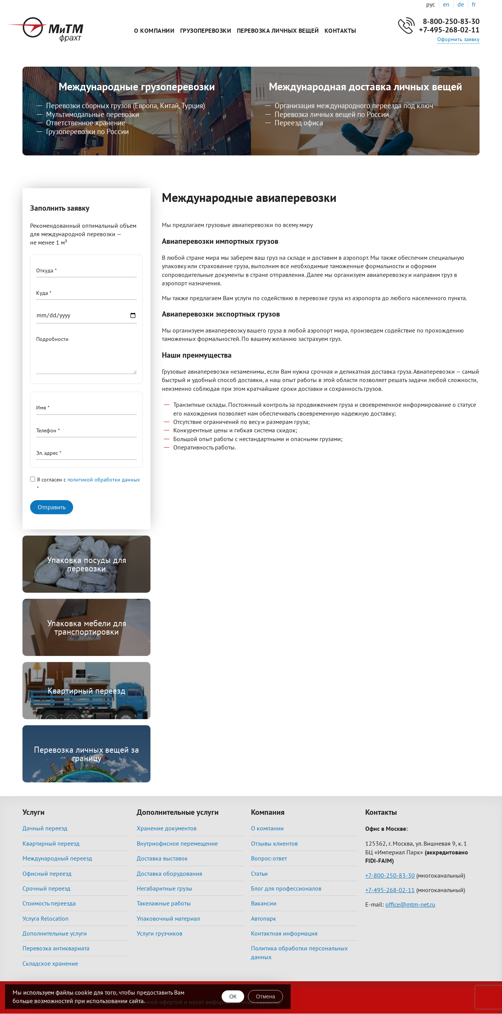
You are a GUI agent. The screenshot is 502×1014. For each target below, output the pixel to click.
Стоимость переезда (49, 903)
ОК (233, 996)
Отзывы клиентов (274, 843)
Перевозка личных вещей (278, 30)
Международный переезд (57, 858)
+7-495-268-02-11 (449, 30)
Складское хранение (50, 963)
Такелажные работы (164, 903)
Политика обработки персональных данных (299, 952)
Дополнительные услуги (54, 933)
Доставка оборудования (169, 873)
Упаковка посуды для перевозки (86, 564)
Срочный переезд (46, 888)
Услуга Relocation (45, 918)
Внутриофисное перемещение (177, 843)
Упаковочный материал (168, 918)
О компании (154, 30)
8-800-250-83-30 (451, 21)
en (446, 4)
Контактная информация (284, 933)
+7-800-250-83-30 (390, 875)
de (460, 4)
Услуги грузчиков (159, 933)
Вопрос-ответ (269, 858)
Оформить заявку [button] (458, 39)
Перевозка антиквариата (56, 948)
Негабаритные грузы (164, 888)
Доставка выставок (162, 858)
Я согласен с (88, 479)
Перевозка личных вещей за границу (86, 753)
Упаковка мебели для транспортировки (86, 627)
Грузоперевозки (206, 30)
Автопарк (263, 918)
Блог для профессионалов (286, 888)
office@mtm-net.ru (410, 904)
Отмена (265, 996)
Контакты (341, 30)
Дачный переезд (44, 828)
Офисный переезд (47, 873)
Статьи (259, 873)
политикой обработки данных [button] (103, 479)
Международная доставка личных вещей (365, 86)
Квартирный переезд (86, 690)
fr (474, 4)
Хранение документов (167, 828)
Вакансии (264, 903)
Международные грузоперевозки (137, 86)
